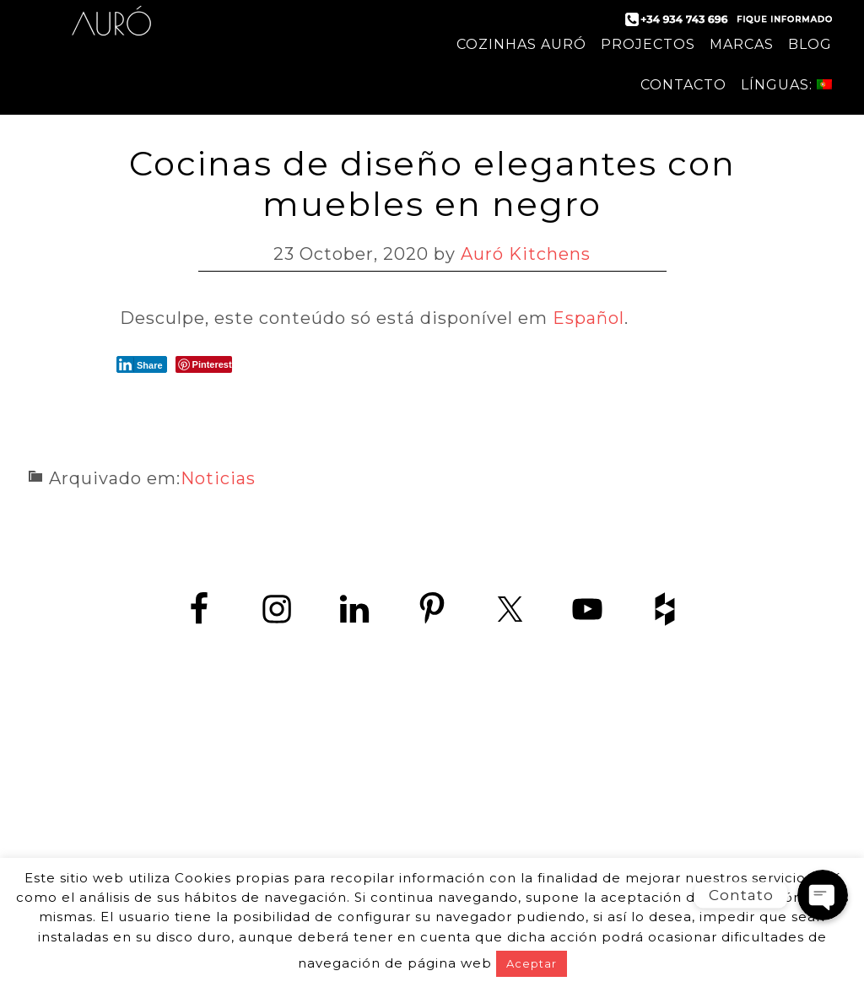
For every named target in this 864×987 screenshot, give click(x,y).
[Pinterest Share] (204, 364)
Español (588, 318)
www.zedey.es (432, 833)
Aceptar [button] (531, 963)
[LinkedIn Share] (141, 364)
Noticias (218, 478)
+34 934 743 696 (446, 795)
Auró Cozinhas (111, 33)
